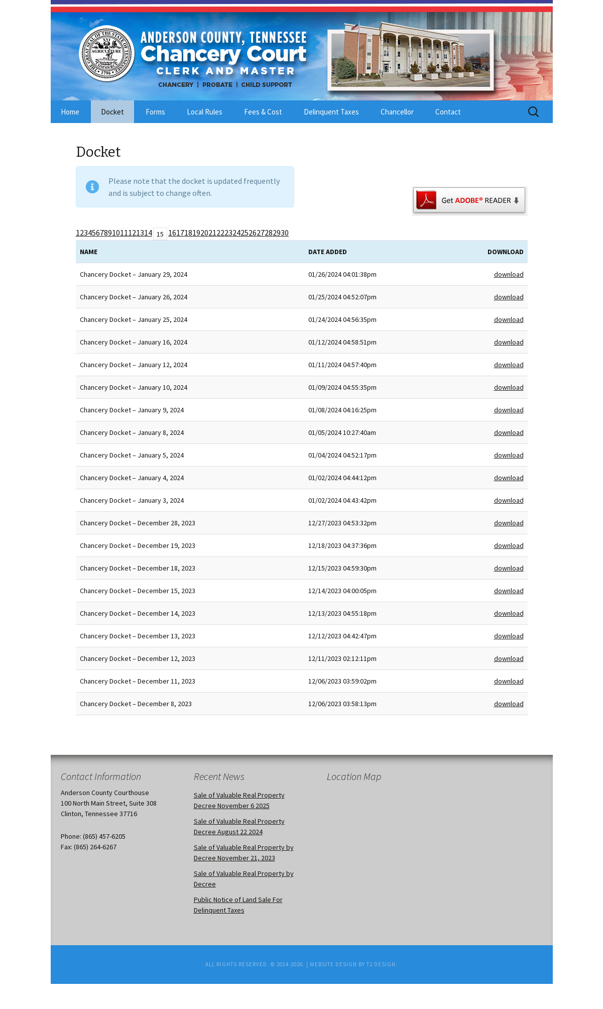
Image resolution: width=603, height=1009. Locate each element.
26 (253, 233)
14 (148, 233)
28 (269, 233)
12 (132, 233)
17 (180, 233)
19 (196, 233)
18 (188, 233)
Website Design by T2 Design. (354, 964)
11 (124, 233)
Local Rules (204, 112)
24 (236, 233)
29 (277, 233)
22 (220, 233)
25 (244, 233)
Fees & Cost (263, 112)
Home (70, 112)
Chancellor (397, 112)
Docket (112, 112)
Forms (155, 112)
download (509, 274)
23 (228, 233)
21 (212, 233)
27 (261, 233)
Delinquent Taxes (331, 112)
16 (172, 233)
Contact (448, 112)
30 (285, 233)
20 (204, 233)
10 (116, 233)
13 (140, 233)
